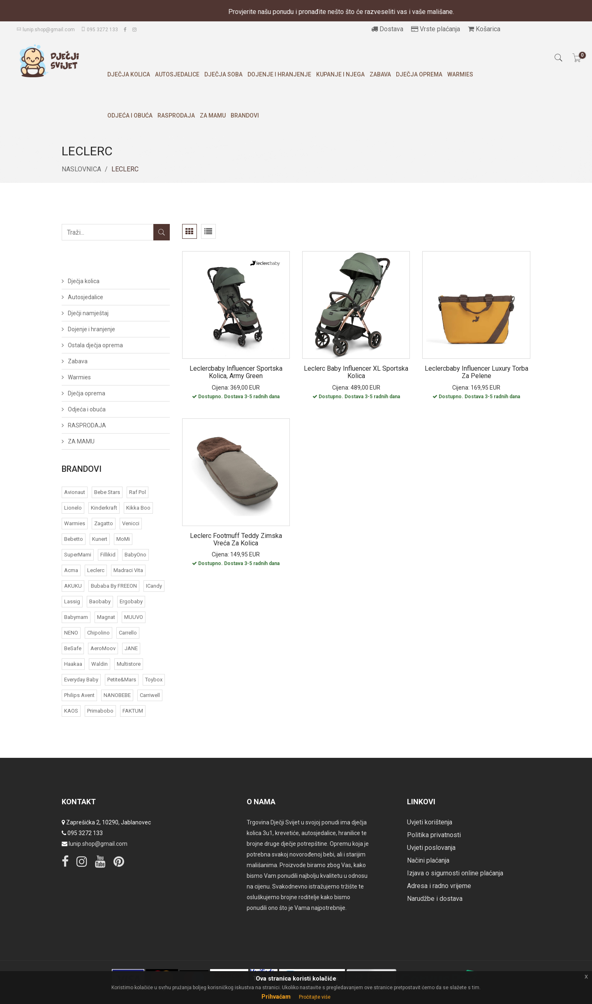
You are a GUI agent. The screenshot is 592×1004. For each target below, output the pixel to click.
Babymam (76, 617)
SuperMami (77, 555)
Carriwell (150, 695)
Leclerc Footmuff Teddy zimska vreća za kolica (236, 539)
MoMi (123, 539)
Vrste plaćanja (435, 29)
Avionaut (74, 492)
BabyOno (135, 555)
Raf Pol (137, 492)
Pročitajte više (315, 997)
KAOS (71, 711)
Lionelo (73, 508)
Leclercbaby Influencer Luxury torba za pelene (476, 372)
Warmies (460, 74)
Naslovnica (81, 169)
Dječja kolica (128, 74)
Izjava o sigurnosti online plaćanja (455, 873)
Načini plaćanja (428, 860)
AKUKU (73, 586)
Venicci (130, 523)
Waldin (99, 664)
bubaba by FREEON (114, 586)
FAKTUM (133, 711)
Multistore (129, 664)
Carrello (128, 633)
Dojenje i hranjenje (279, 74)
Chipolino (98, 633)
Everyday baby (81, 679)
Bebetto (73, 539)
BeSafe (72, 648)
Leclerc (95, 570)
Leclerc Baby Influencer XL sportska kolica (356, 372)
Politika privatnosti (434, 835)
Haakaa (73, 664)
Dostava (387, 29)
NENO (71, 633)
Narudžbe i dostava (434, 898)
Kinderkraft (104, 508)
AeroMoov (103, 648)
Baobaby (100, 601)
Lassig (72, 601)
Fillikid (108, 555)
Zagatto (103, 523)
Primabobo (100, 711)
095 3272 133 (99, 29)
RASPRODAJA (176, 115)
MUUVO (133, 617)
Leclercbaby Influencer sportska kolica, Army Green (236, 372)
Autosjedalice (177, 74)
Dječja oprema (419, 74)
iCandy (154, 586)
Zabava (380, 74)
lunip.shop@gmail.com (45, 29)
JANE (131, 648)
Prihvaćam (276, 996)
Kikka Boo (138, 508)
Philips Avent (79, 695)
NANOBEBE (117, 695)
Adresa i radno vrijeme (439, 886)
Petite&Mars (121, 679)
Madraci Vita (128, 570)
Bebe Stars (107, 492)
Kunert (99, 539)
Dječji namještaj (88, 313)
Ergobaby (131, 601)
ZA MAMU (213, 115)
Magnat (106, 617)
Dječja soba (223, 74)
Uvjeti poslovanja (431, 848)
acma (71, 570)
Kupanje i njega (340, 74)
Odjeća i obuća (130, 115)
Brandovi (245, 115)
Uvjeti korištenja (429, 822)
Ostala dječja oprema (95, 345)
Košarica (484, 29)
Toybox (153, 679)
